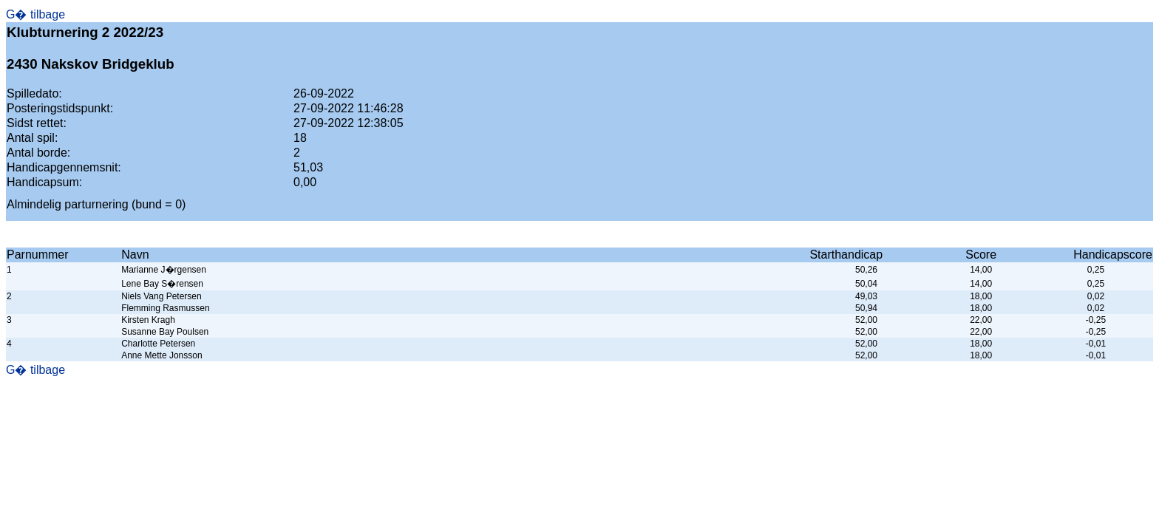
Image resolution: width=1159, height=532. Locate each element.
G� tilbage (35, 14)
